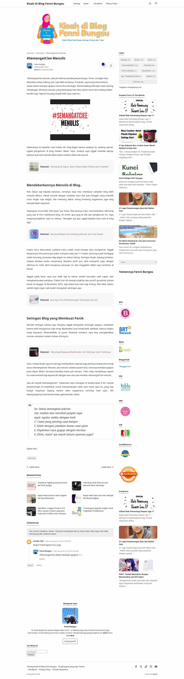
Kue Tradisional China (130, 76)
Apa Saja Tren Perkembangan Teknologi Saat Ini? (74, 299)
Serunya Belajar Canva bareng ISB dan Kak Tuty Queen (76, 234)
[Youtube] (156, 667)
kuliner (149, 76)
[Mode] (150, 3)
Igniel (155, 674)
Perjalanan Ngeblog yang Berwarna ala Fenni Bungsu (52, 484)
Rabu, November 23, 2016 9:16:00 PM (66, 551)
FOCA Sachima (128, 70)
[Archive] (138, 262)
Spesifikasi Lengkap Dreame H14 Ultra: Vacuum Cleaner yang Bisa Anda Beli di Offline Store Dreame (52, 511)
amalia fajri (38, 541)
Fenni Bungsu (45, 551)
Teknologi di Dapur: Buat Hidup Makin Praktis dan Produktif (79, 166)
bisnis (137, 59)
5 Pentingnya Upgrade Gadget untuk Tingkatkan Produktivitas (98, 509)
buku (150, 59)
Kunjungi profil (70, 641)
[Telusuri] (156, 3)
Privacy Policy (111, 3)
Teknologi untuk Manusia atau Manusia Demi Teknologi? (95, 484)
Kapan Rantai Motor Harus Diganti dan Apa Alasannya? (52, 496)
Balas (30, 565)
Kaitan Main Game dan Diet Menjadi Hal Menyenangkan (98, 496)
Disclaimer (98, 3)
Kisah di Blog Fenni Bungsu (45, 3)
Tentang (76, 3)
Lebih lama (33, 467)
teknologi (31, 458)
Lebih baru (107, 467)
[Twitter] (141, 667)
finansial (147, 65)
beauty (124, 59)
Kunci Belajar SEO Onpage (130, 178)
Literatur (136, 81)
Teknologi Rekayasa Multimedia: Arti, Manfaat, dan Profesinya (80, 351)
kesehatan (146, 70)
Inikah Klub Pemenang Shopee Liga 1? (136, 115)
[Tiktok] (146, 667)
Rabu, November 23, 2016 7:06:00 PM (58, 541)
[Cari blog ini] (37, 651)
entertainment (128, 65)
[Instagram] (151, 667)
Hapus (39, 565)
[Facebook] (136, 667)
